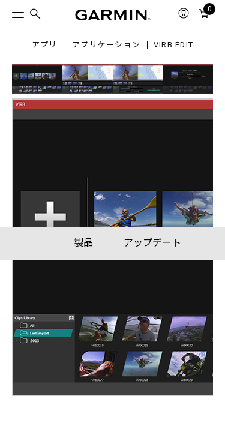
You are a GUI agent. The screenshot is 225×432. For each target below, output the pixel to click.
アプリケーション (106, 45)
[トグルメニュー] (7, 12)
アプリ (45, 45)
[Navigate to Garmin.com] (113, 15)
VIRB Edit (174, 45)
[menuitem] (35, 15)
